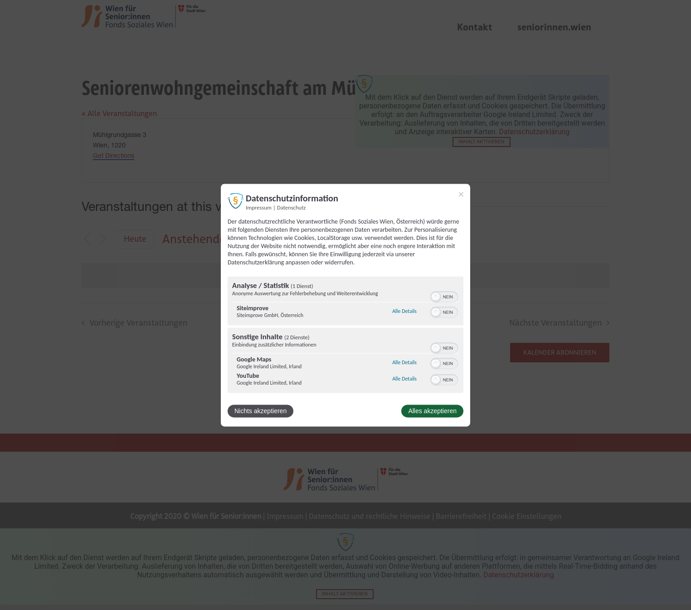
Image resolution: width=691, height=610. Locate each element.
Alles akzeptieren (432, 411)
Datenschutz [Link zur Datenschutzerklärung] (291, 207)
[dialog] (345, 305)
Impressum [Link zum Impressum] (259, 207)
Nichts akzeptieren (260, 411)
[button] (436, 297)
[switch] (444, 295)
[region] (345, 335)
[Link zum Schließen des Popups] (461, 194)
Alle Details (404, 311)
